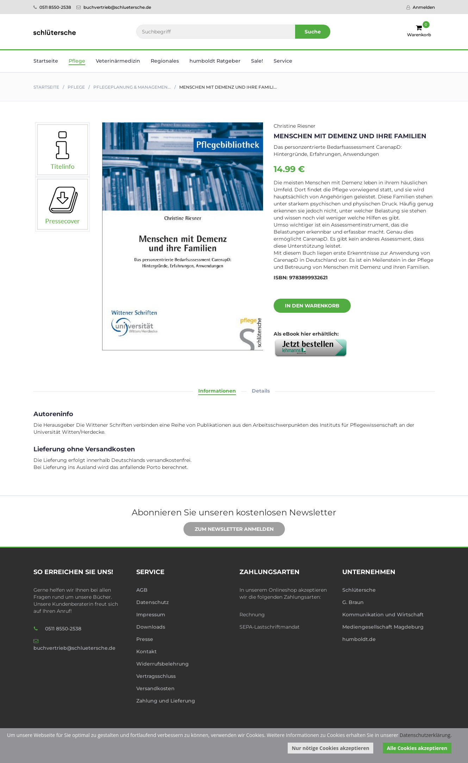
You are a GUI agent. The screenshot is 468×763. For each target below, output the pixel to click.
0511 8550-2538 (52, 7)
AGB (142, 590)
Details (261, 391)
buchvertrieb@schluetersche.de (113, 7)
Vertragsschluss (156, 676)
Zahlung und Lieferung (165, 701)
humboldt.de (359, 639)
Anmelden (420, 7)
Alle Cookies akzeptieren (417, 748)
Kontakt (146, 651)
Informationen (217, 391)
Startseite (45, 61)
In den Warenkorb (306, 306)
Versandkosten (155, 688)
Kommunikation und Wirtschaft (383, 614)
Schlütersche (359, 590)
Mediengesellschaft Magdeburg (383, 627)
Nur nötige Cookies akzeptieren (330, 748)
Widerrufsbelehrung (162, 664)
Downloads (150, 627)
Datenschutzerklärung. (426, 735)
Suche (313, 31)
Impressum (150, 614)
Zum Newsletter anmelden (229, 529)
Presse (144, 639)
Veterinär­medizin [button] (118, 61)
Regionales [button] (165, 61)
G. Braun (353, 602)
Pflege (76, 87)
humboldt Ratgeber (215, 61)
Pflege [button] (77, 61)
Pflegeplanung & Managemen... (132, 87)
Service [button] (283, 61)
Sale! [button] (257, 61)
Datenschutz (152, 602)
